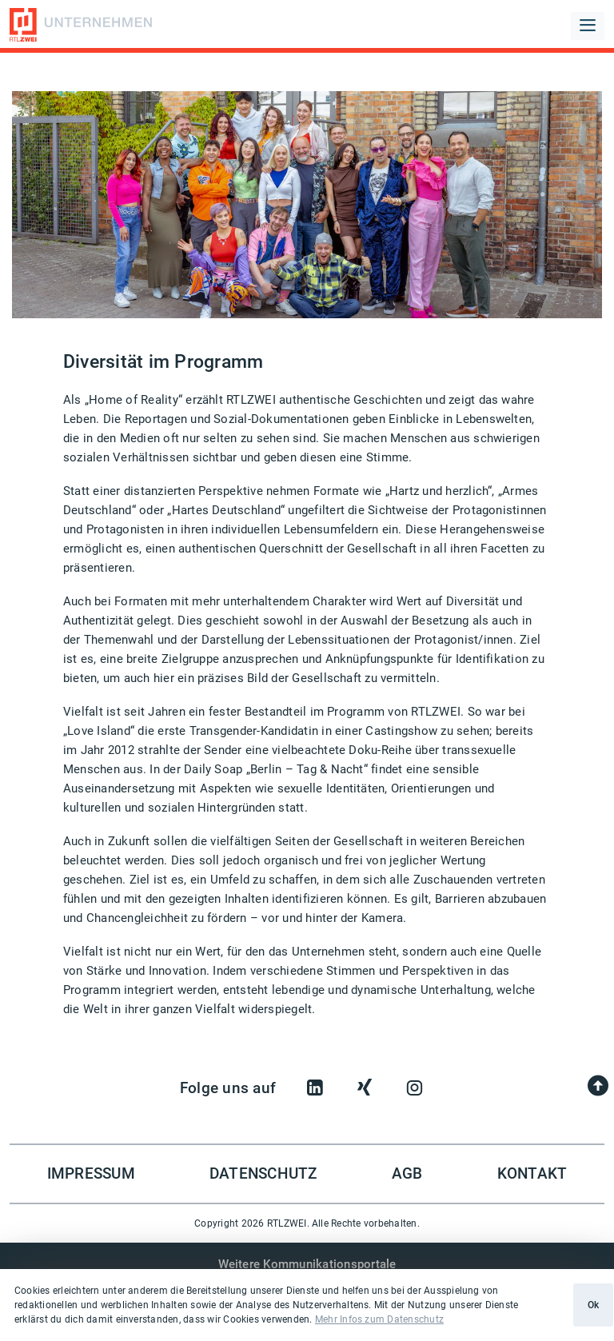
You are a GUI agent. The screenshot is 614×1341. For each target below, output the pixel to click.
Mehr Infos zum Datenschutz (379, 1319)
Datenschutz (263, 1174)
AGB (407, 1174)
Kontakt (532, 1174)
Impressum (91, 1174)
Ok (593, 1305)
